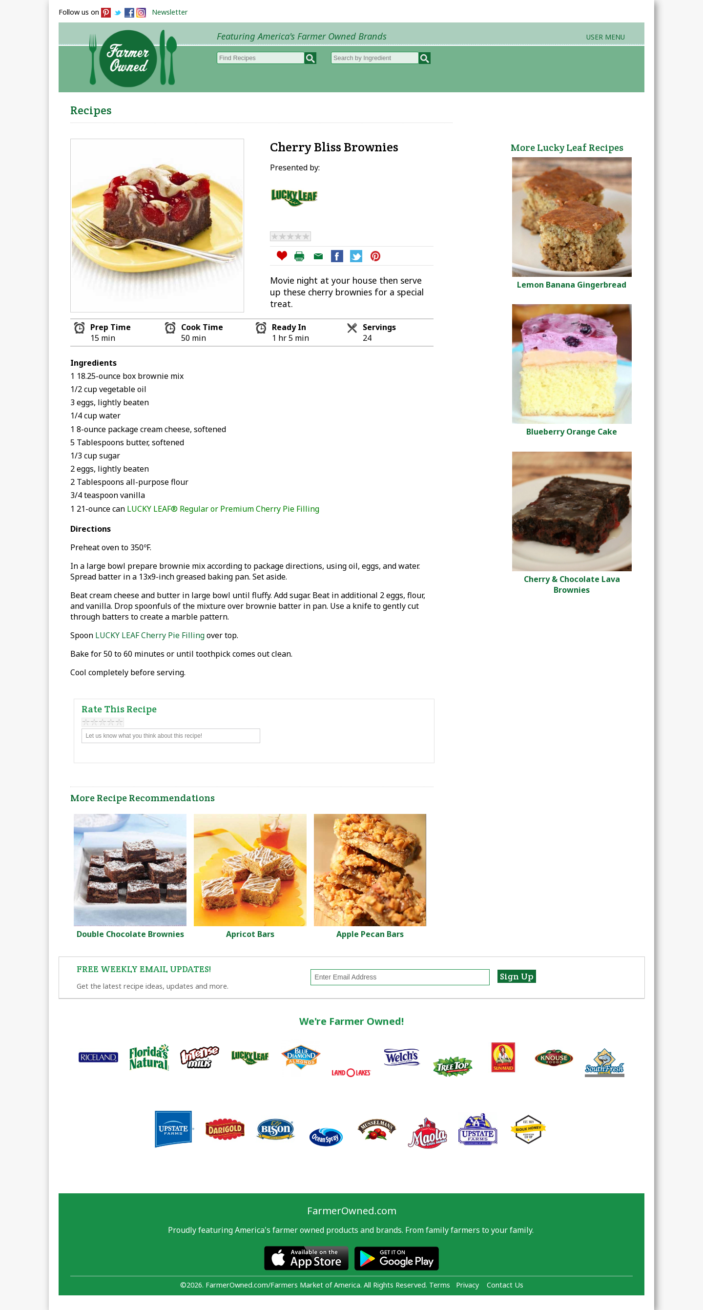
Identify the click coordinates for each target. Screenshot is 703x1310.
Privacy (467, 1284)
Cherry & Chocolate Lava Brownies (572, 584)
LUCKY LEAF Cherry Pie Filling (150, 635)
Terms (439, 1284)
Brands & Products (491, 108)
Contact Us (505, 1284)
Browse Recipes (238, 108)
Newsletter (170, 12)
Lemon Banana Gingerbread (571, 284)
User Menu (605, 37)
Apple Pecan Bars (370, 934)
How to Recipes (396, 108)
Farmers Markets (589, 108)
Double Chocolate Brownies (130, 934)
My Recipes (317, 108)
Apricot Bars (250, 934)
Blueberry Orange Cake (571, 431)
